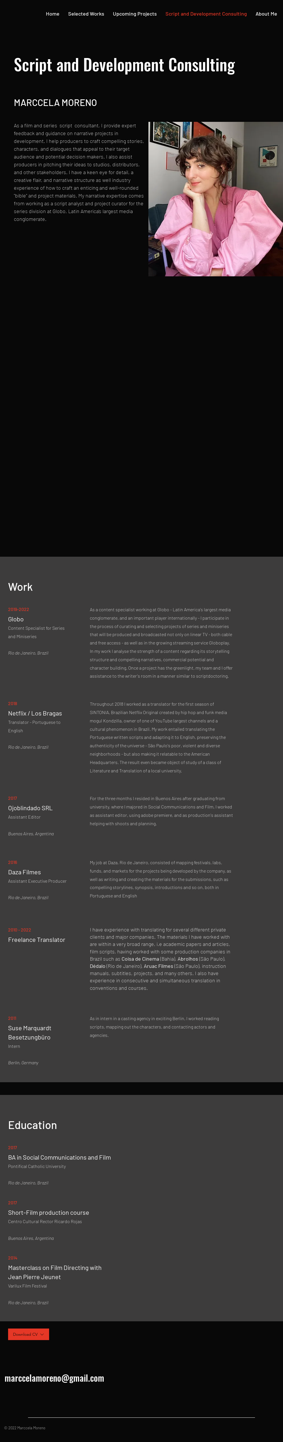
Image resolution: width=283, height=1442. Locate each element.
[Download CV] (28, 1334)
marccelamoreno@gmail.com (54, 1377)
